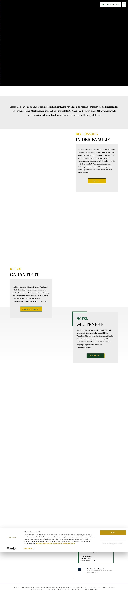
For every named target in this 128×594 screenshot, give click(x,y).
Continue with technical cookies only (113, 586)
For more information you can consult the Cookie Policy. (55, 585)
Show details (28, 590)
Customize (113, 580)
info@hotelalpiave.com (88, 560)
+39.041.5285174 (86, 556)
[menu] (124, 4)
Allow (113, 574)
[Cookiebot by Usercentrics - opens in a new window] (12, 590)
